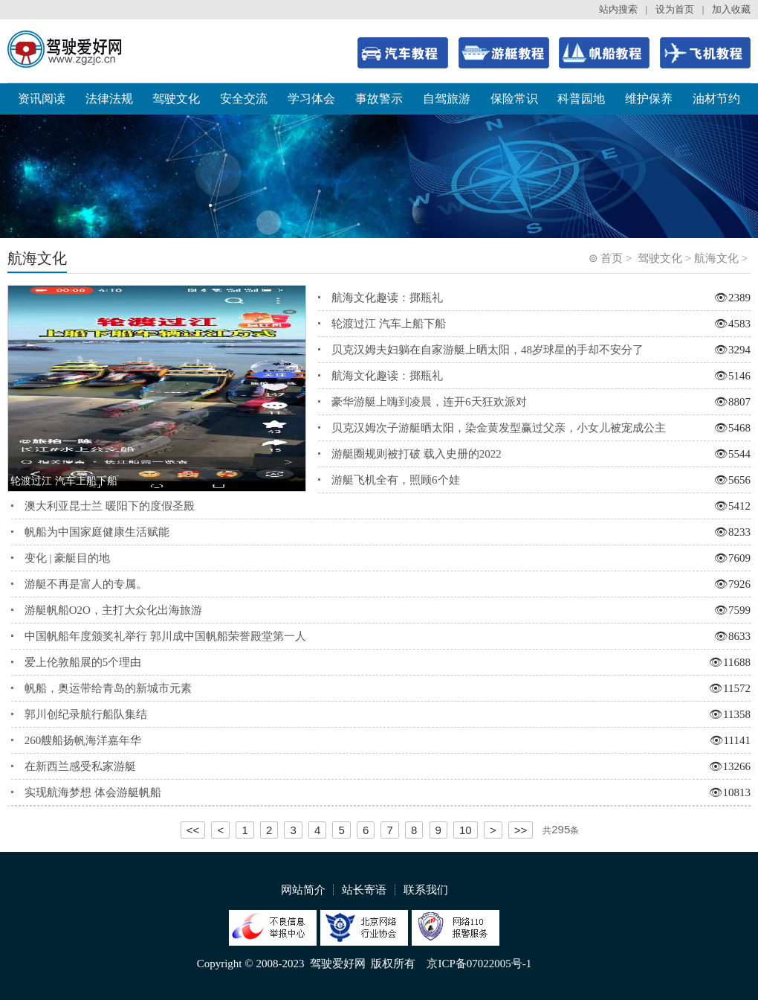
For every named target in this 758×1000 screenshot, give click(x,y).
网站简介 (303, 890)
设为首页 (674, 9)
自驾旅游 (446, 98)
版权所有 (393, 963)
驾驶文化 (176, 98)
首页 (611, 258)
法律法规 (109, 98)
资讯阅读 (41, 98)
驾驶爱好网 (338, 963)
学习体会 (311, 98)
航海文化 (716, 258)
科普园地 (581, 98)
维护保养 (649, 98)
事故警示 (379, 98)
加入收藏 (731, 9)
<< (193, 830)
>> (521, 830)
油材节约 (716, 98)
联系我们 (426, 890)
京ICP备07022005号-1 (479, 963)
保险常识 (514, 98)
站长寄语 (364, 890)
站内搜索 (618, 9)
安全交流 (244, 98)
